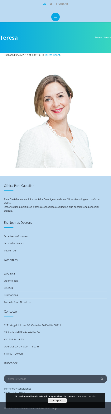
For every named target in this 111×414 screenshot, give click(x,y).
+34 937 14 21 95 (14, 339)
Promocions (11, 295)
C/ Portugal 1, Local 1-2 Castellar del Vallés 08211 (32, 325)
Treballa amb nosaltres (17, 302)
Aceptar (57, 400)
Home (98, 37)
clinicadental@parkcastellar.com (23, 332)
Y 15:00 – (9, 353)
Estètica (8, 288)
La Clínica (9, 273)
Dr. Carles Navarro (14, 243)
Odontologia (11, 280)
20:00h (19, 353)
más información (85, 396)
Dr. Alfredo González (16, 236)
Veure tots (10, 250)
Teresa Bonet (52, 55)
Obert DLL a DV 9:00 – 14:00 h (21, 346)
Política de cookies (14, 392)
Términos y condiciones (17, 388)
